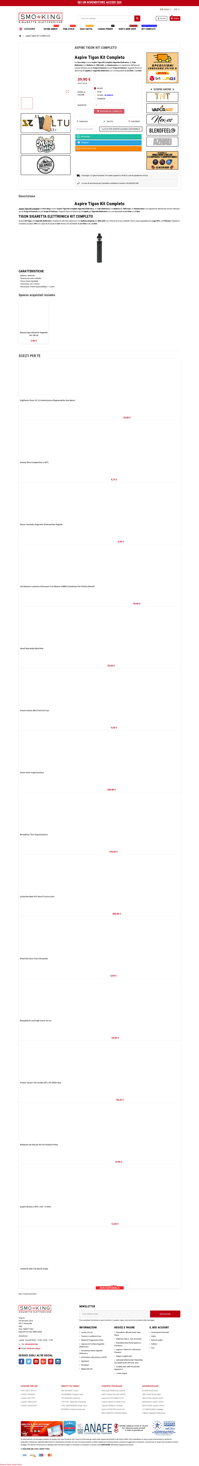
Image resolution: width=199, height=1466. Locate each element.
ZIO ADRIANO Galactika (70, 1398)
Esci (153, 1348)
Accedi (161, 18)
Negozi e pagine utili (124, 1356)
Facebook (21, 1361)
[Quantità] (109, 105)
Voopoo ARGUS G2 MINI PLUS (113, 1402)
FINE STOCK (69, 27)
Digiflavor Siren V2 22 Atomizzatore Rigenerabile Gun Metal (47, 400)
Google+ (43, 1361)
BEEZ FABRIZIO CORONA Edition (114, 1413)
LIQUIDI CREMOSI (28, 1394)
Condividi (82, 121)
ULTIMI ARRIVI (51, 27)
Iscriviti (165, 1314)
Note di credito (157, 1340)
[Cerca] (109, 18)
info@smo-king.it (33, 1348)
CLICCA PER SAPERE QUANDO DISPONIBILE (121, 129)
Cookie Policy (16, 1465)
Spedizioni (85, 1361)
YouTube (36, 1361)
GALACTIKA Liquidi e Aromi (152, 1398)
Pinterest (134, 121)
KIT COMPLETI (149, 27)
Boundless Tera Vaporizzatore (34, 834)
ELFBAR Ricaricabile (150, 1391)
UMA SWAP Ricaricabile (151, 1394)
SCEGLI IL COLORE (82, 93)
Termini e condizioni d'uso (91, 1336)
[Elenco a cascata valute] (176, 9)
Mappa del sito (87, 1369)
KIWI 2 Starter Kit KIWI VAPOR (113, 1394)
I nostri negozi (121, 1373)
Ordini (153, 1336)
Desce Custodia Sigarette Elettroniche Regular (41, 524)
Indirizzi (154, 1344)
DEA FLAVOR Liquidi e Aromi (153, 1406)
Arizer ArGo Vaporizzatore (32, 772)
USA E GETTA (87, 27)
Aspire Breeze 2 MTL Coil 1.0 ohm (35, 1207)
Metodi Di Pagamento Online (92, 1340)
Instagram (58, 1361)
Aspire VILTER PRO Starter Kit (113, 1409)
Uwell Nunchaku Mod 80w (31, 648)
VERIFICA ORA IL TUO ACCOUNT (129, 1339)
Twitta (108, 121)
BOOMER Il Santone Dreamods (73, 1409)
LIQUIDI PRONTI (106, 27)
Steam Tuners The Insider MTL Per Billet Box (40, 1083)
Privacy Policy (5, 1465)
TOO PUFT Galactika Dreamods (73, 1402)
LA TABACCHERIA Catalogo (152, 1409)
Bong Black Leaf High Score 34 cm (35, 1021)
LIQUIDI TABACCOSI (29, 1402)
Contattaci (85, 1365)
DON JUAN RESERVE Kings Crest (74, 1406)
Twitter (29, 1361)
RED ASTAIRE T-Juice (69, 1391)
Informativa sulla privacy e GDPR (94, 1357)
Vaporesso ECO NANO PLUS (113, 1398)
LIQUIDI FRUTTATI (28, 1398)
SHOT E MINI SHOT (128, 27)
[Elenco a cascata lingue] (165, 9)
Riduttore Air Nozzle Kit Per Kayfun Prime (39, 1145)
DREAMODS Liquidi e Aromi (152, 1402)
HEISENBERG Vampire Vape (72, 1394)
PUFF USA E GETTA (28, 1391)
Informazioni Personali (160, 1332)
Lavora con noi (86, 1332)
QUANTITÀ (82, 105)
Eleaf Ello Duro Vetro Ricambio (34, 958)
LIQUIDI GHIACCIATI (29, 1406)
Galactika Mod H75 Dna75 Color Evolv (37, 896)
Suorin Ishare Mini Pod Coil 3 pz (34, 710)
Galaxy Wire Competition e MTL (34, 462)
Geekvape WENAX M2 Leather (113, 1391)
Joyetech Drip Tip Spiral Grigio (34, 1269)
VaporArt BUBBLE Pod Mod (112, 1406)
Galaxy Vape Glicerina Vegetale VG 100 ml (34, 333)
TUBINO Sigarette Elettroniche (154, 1413)
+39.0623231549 (31, 1344)
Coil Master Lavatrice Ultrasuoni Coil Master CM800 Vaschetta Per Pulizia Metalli (57, 586)
